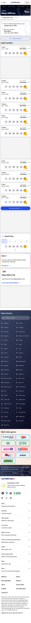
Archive (17, 17)
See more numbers (15, 208)
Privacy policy (20, 584)
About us (4, 576)
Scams (18, 576)
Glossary (18, 580)
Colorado (3, 6)
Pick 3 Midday (11, 6)
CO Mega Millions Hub (7, 17)
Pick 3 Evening (20, 6)
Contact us (16, 473)
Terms (3, 584)
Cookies (3, 588)
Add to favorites (15, 38)
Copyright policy (21, 588)
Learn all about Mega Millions (11, 282)
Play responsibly (6, 580)
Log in (27, 2)
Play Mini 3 (6, 265)
